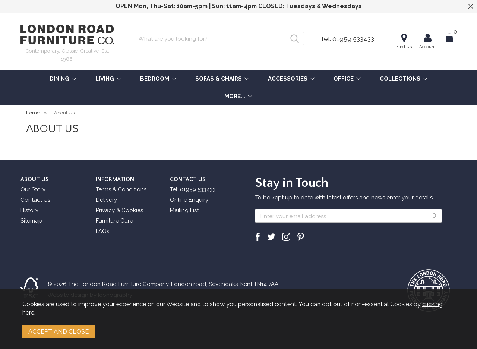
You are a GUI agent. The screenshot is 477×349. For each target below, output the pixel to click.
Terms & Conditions (121, 189)
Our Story (32, 189)
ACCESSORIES (287, 78)
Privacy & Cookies (119, 210)
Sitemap (31, 220)
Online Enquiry (189, 199)
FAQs (102, 231)
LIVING (104, 78)
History (29, 210)
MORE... (234, 96)
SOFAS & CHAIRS (218, 78)
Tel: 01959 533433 (347, 39)
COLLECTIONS (400, 78)
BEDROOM (154, 78)
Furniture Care (114, 220)
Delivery (106, 199)
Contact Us (35, 199)
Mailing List (184, 210)
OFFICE (344, 78)
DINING (59, 78)
